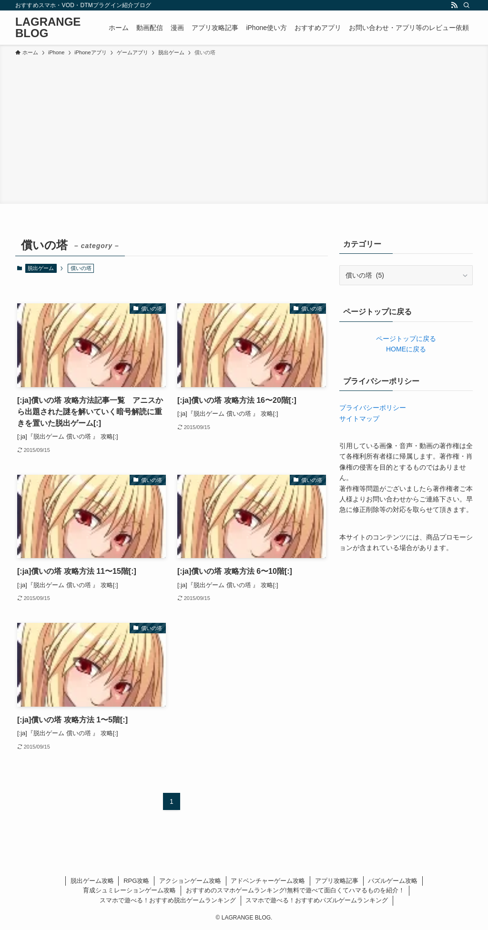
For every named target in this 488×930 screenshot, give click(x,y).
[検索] (466, 5)
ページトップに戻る (406, 338)
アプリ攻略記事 (336, 880)
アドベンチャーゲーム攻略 (268, 880)
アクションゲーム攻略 (190, 880)
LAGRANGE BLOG (48, 27)
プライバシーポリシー (372, 407)
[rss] (454, 5)
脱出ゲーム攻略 (92, 880)
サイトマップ (359, 418)
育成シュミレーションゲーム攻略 (129, 890)
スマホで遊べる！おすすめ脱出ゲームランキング (168, 900)
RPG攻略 (136, 880)
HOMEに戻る (406, 349)
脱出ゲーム (41, 268)
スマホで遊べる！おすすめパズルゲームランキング (316, 900)
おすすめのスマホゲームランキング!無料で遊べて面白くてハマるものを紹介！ (295, 890)
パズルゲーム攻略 (392, 880)
